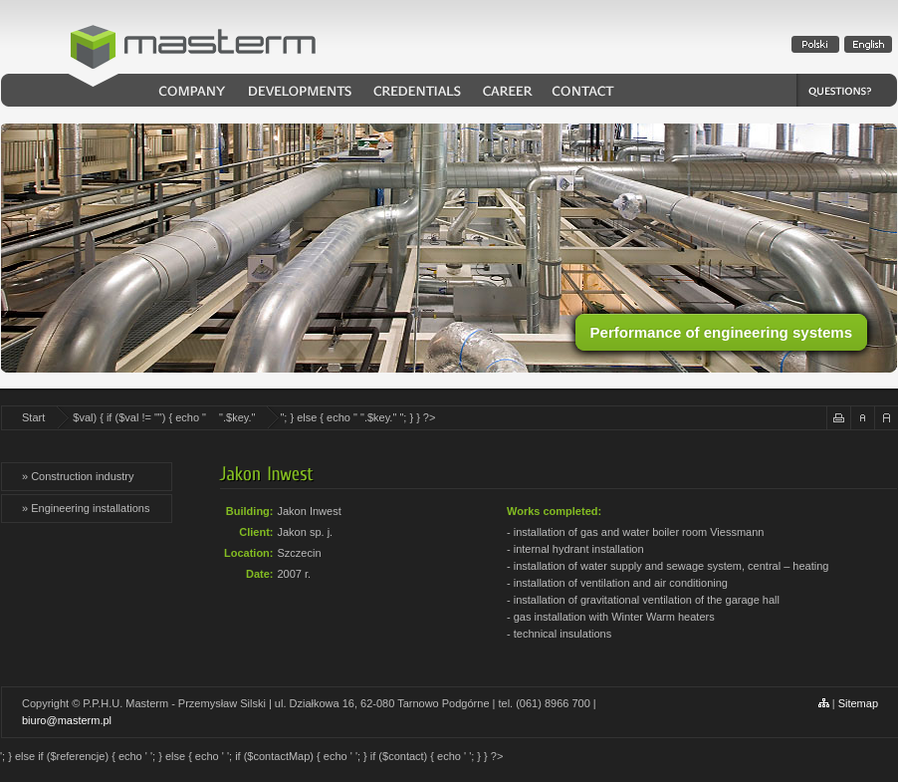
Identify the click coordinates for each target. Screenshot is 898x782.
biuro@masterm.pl (67, 720)
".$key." (237, 417)
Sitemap (858, 703)
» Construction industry (78, 476)
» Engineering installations (85, 508)
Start (33, 417)
